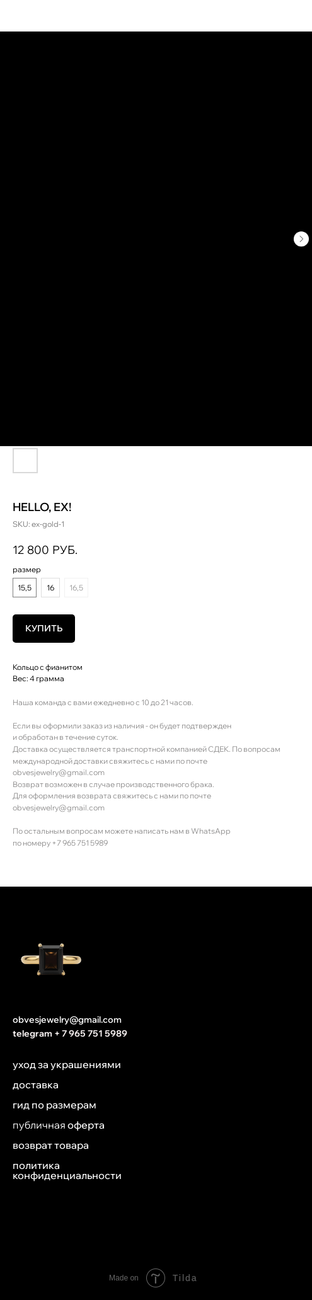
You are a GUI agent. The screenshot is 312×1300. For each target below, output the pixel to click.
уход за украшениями (67, 1064)
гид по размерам (54, 1104)
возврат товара (51, 1145)
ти (116, 1175)
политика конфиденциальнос (61, 1170)
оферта (86, 1125)
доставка (36, 1084)
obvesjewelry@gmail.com (59, 772)
